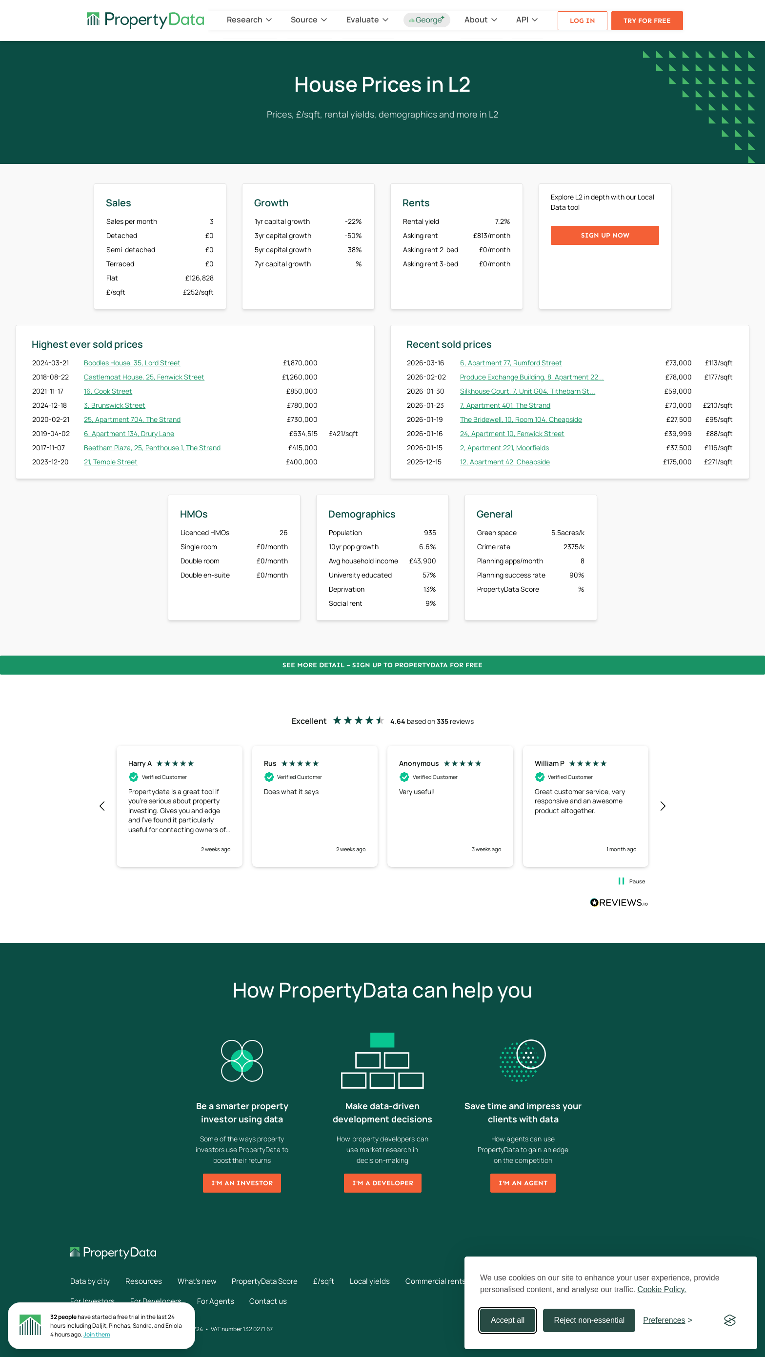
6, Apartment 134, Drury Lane (129, 433)
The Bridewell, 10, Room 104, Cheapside (521, 419)
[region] (382, 806)
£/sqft (340, 1281)
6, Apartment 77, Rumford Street (511, 362)
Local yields (388, 1281)
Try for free (647, 21)
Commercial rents (458, 1281)
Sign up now (605, 235)
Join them (96, 1334)
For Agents (222, 1300)
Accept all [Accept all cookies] (507, 1320)
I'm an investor (242, 1183)
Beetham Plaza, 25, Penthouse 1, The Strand (152, 447)
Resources (148, 1281)
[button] (102, 806)
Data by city (91, 1281)
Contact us (278, 1300)
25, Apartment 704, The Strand (132, 419)
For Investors (93, 1300)
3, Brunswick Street (114, 405)
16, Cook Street (108, 391)
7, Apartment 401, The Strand (505, 405)
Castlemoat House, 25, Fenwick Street (144, 376)
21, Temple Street (111, 461)
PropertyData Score (277, 1281)
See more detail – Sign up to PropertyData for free (382, 665)
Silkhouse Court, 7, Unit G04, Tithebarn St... (527, 391)
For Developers (159, 1300)
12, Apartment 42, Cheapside (505, 461)
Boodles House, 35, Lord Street (132, 362)
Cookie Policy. (662, 1289)
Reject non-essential (589, 1320)
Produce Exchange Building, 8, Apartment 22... (532, 376)
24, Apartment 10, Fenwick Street (512, 433)
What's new (204, 1281)
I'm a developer (382, 1183)
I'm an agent (523, 1183)
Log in (582, 21)
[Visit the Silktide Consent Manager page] (730, 1320)
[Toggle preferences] (667, 1320)
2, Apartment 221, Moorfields (504, 447)
